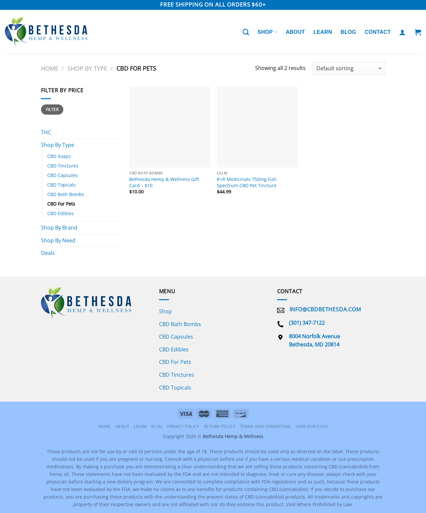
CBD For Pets (61, 204)
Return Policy (219, 426)
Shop (267, 32)
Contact (378, 32)
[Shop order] (348, 68)
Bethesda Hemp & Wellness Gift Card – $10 (164, 182)
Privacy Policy (183, 426)
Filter (52, 109)
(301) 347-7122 (307, 322)
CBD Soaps (59, 156)
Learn (323, 32)
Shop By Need (58, 240)
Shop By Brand (59, 227)
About (295, 32)
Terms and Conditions (265, 426)
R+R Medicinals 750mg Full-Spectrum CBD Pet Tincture (247, 182)
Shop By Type (87, 68)
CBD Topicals (61, 185)
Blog (348, 32)
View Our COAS (311, 426)
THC (46, 132)
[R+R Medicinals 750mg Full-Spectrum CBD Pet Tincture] (257, 126)
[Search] (246, 32)
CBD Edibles (60, 213)
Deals (48, 252)
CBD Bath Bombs (65, 194)
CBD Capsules (62, 175)
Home (49, 68)
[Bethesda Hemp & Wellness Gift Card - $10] (169, 126)
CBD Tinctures (62, 166)
